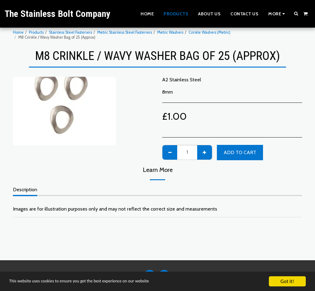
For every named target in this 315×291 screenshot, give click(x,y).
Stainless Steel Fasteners (70, 32)
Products (36, 32)
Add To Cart (240, 152)
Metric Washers (170, 32)
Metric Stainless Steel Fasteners (124, 32)
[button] (296, 13)
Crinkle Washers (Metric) (209, 32)
